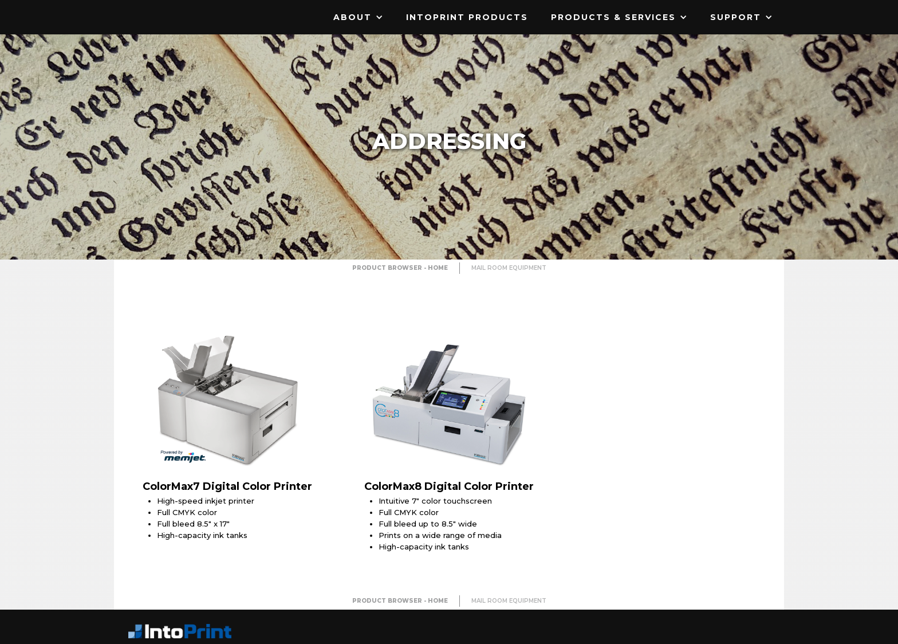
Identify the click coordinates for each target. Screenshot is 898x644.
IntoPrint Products (467, 17)
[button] (358, 17)
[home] (185, 8)
